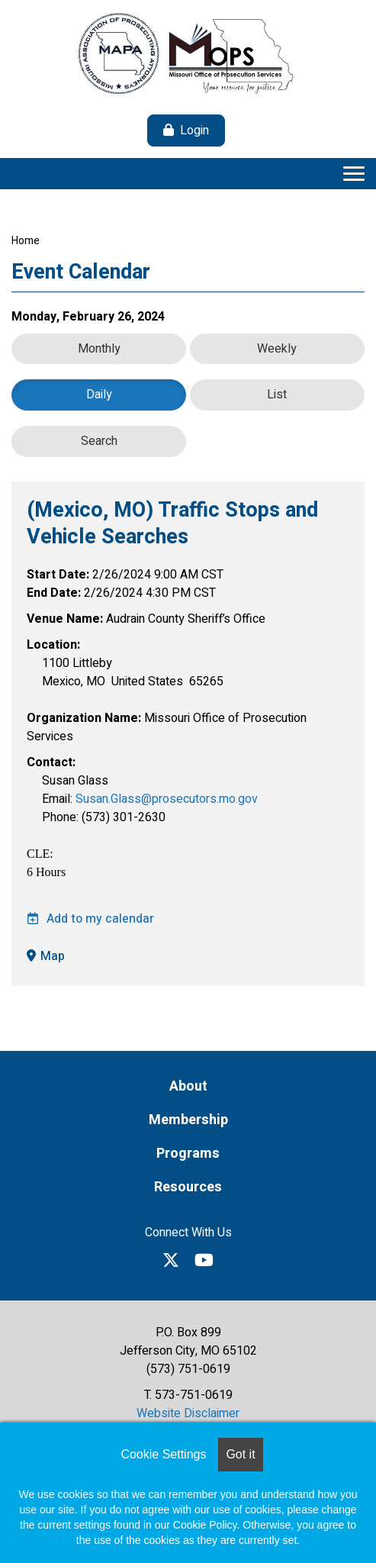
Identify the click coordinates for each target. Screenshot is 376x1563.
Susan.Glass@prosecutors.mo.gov (167, 799)
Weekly (277, 349)
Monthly (99, 349)
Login (194, 130)
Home (25, 241)
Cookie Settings (163, 1454)
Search (99, 441)
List (277, 394)
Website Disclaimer (188, 1413)
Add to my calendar (90, 919)
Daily (99, 394)
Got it (240, 1454)
